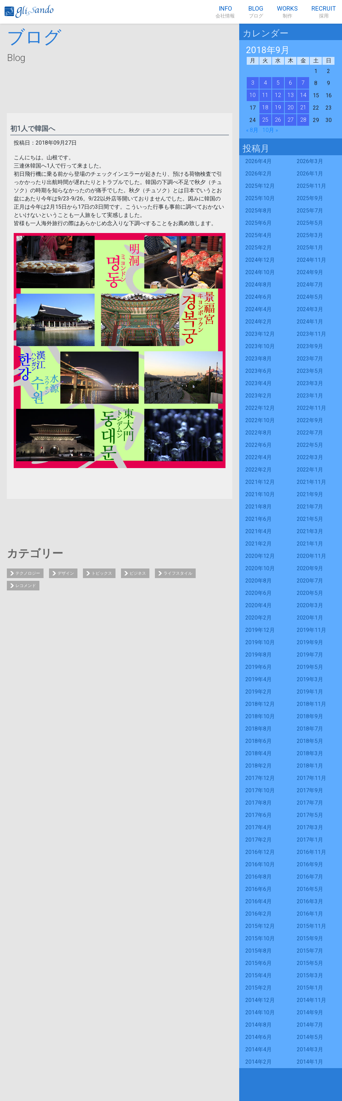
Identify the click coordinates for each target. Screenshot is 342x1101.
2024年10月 (260, 272)
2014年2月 (258, 1062)
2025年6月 (258, 223)
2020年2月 (258, 617)
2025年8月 (258, 210)
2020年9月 (310, 568)
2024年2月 (258, 321)
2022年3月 (310, 457)
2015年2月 (258, 987)
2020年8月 (258, 580)
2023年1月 (310, 395)
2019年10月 (260, 642)
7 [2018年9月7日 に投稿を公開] (303, 82)
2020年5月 (310, 593)
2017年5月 (310, 815)
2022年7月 (310, 432)
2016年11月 (311, 852)
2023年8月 (258, 358)
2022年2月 (258, 469)
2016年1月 (310, 913)
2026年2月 (258, 173)
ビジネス (138, 573)
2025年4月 (258, 235)
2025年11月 (311, 186)
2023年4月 (258, 383)
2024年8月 (258, 284)
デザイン (66, 573)
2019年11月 (311, 630)
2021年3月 (310, 531)
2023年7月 (310, 358)
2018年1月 (310, 765)
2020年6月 (258, 593)
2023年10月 (260, 346)
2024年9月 (310, 272)
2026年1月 (310, 173)
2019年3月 (310, 679)
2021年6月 (258, 519)
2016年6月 (258, 889)
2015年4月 (258, 975)
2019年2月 (258, 691)
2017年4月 (258, 827)
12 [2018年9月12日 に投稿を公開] (278, 95)
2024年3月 (310, 309)
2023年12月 (260, 334)
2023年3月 (310, 383)
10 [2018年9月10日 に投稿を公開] (252, 95)
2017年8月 (258, 802)
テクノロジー (27, 573)
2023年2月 (258, 395)
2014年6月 (258, 1037)
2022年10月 (260, 420)
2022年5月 (310, 445)
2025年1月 (310, 247)
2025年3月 (310, 235)
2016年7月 (310, 876)
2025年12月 (260, 186)
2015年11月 (311, 926)
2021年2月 (258, 543)
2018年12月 (260, 704)
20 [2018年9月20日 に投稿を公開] (291, 107)
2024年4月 (258, 309)
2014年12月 (260, 1000)
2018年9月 (310, 716)
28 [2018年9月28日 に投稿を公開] (303, 120)
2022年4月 (258, 457)
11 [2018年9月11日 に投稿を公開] (265, 95)
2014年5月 (310, 1037)
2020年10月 (260, 568)
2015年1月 (310, 987)
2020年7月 (310, 580)
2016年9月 (310, 864)
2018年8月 (258, 728)
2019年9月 (310, 642)
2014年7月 (310, 1025)
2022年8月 (258, 432)
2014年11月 (311, 1000)
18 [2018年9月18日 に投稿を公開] (265, 107)
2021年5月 (310, 519)
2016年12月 (260, 852)
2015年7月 (310, 950)
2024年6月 (258, 297)
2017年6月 (258, 815)
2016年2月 (258, 913)
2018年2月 (258, 765)
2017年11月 (311, 778)
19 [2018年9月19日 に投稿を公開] (278, 107)
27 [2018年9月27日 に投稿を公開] (291, 120)
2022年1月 (310, 469)
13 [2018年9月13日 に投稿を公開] (291, 95)
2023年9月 (310, 346)
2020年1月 (310, 617)
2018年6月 (258, 741)
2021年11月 (311, 482)
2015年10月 (260, 938)
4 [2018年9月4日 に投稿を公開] (265, 82)
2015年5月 (310, 963)
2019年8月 (258, 654)
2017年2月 (258, 839)
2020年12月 (260, 556)
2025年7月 (310, 210)
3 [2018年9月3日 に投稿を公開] (252, 82)
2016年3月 (310, 901)
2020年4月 (258, 605)
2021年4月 (258, 531)
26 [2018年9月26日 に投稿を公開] (278, 120)
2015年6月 (258, 963)
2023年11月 (311, 334)
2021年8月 (258, 506)
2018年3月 (310, 753)
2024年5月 (310, 297)
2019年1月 (310, 691)
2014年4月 (258, 1049)
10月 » (270, 130)
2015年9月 (310, 938)
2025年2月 (258, 247)
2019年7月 (310, 654)
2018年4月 (258, 753)
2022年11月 (311, 408)
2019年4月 (258, 679)
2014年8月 (258, 1025)
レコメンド (25, 585)
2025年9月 (310, 198)
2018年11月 (311, 704)
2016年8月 (258, 876)
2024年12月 (260, 260)
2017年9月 (310, 790)
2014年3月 (310, 1049)
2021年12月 (260, 482)
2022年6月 (258, 445)
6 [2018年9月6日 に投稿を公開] (290, 82)
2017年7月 (310, 802)
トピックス (101, 573)
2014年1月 (310, 1062)
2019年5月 (310, 667)
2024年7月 (310, 284)
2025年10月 (260, 198)
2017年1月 (310, 839)
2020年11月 (311, 556)
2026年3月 (310, 161)
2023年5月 (310, 371)
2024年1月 (310, 321)
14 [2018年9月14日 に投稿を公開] (303, 95)
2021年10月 (260, 494)
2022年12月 (260, 408)
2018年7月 (310, 728)
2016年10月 (260, 864)
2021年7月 (310, 506)
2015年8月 (258, 950)
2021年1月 (310, 543)
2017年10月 (260, 790)
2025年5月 (310, 223)
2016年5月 (310, 889)
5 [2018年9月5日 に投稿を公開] (278, 82)
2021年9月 (310, 494)
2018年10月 (260, 716)
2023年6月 (258, 371)
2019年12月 (260, 630)
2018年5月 (310, 741)
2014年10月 (260, 1012)
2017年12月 (260, 778)
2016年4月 (258, 901)
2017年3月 (310, 827)
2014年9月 (310, 1012)
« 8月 (252, 130)
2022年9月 (310, 420)
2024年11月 (311, 260)
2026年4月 (258, 161)
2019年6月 (258, 667)
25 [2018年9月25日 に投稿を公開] (265, 120)
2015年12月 (260, 926)
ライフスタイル (177, 573)
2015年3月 (310, 975)
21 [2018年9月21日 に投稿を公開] (303, 107)
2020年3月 (310, 605)
